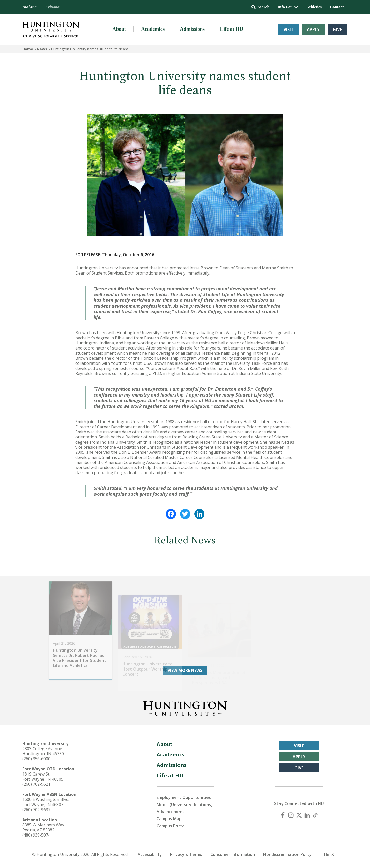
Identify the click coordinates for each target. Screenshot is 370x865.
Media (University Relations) (185, 804)
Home (27, 49)
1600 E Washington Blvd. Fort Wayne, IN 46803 (45, 802)
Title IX (327, 854)
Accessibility (150, 854)
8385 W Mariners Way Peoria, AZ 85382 (43, 827)
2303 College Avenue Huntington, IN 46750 (43, 751)
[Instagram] (291, 815)
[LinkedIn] (307, 815)
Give (337, 29)
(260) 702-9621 (36, 784)
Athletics (314, 7)
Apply (313, 29)
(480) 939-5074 (36, 835)
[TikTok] (315, 815)
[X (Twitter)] (299, 815)
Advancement (170, 811)
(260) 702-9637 (36, 809)
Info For (288, 7)
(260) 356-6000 (36, 759)
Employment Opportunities (184, 797)
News (42, 49)
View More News (185, 670)
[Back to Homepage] (185, 707)
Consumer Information (232, 854)
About (119, 29)
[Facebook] (283, 815)
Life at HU (231, 29)
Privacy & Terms (186, 854)
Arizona (52, 7)
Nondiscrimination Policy (287, 854)
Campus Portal (171, 826)
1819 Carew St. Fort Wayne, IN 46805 (42, 776)
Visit (289, 29)
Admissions (192, 29)
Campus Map (169, 819)
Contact (337, 7)
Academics (153, 29)
